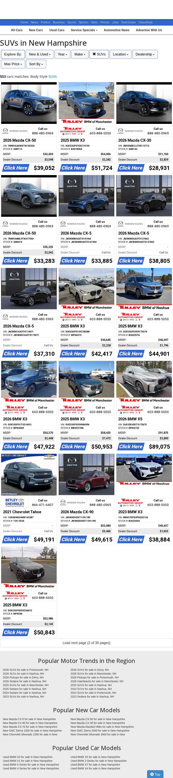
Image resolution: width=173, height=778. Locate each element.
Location (120, 54)
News (34, 22)
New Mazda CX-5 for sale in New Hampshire (29, 719)
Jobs (115, 22)
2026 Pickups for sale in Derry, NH (23, 677)
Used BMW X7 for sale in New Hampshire (95, 764)
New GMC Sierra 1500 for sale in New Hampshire (32, 730)
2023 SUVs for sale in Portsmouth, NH (93, 692)
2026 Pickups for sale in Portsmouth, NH (95, 677)
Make (79, 54)
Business (59, 22)
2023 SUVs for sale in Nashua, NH (23, 696)
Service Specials (84, 30)
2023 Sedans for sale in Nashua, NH (92, 696)
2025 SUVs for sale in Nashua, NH (91, 685)
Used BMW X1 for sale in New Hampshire (27, 760)
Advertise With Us (149, 30)
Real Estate (129, 22)
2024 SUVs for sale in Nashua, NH (91, 688)
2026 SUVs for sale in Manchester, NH (93, 673)
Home (24, 22)
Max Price (13, 64)
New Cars (36, 30)
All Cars (17, 30)
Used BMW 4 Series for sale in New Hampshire (31, 768)
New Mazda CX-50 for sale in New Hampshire (98, 719)
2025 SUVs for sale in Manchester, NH (26, 685)
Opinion (84, 22)
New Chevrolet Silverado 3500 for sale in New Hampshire (98, 734)
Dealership (145, 54)
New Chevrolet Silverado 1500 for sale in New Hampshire (30, 734)
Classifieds (145, 22)
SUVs (99, 54)
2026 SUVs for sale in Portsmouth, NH (25, 669)
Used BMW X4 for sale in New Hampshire (95, 768)
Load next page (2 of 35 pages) (86, 643)
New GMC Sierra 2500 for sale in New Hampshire (100, 730)
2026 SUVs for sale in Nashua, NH (23, 673)
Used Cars (56, 30)
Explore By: (13, 54)
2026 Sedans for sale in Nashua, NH (24, 681)
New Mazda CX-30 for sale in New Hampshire (98, 722)
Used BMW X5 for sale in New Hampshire (95, 757)
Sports (72, 22)
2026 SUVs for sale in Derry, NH (90, 669)
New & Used (40, 54)
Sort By (36, 64)
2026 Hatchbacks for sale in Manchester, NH (97, 681)
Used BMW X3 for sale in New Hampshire (27, 757)
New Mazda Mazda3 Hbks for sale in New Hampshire (102, 726)
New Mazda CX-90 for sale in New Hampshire (30, 722)
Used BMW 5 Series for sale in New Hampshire (31, 764)
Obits (94, 22)
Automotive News (116, 30)
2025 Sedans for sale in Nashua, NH (24, 688)
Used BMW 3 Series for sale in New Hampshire (99, 760)
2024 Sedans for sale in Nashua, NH (24, 692)
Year (62, 54)
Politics (45, 22)
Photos (105, 22)
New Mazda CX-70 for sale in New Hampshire (30, 726)
